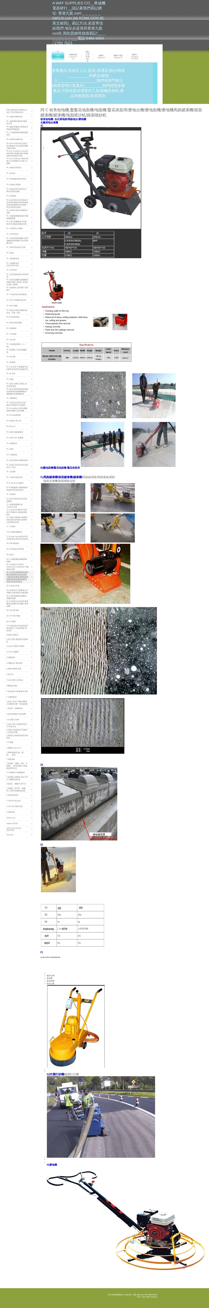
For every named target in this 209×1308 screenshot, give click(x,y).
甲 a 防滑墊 (10, 173)
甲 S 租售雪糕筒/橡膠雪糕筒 (17, 460)
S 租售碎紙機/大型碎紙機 (16, 714)
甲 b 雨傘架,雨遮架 (13, 184)
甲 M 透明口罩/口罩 (13, 421)
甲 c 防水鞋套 (11, 270)
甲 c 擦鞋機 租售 (12, 258)
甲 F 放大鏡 (10, 340)
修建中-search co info (134, 57)
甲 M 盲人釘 (11, 426)
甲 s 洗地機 (10, 472)
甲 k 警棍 (9, 379)
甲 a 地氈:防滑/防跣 (13, 167)
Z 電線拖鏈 (10, 759)
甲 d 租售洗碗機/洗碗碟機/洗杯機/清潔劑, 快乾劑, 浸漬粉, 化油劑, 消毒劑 (17, 282)
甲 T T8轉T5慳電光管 (14, 477)
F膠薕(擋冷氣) (11, 686)
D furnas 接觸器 (12, 652)
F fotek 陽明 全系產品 (14, 680)
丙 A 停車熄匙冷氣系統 (15, 549)
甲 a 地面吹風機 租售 (14, 117)
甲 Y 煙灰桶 (10, 494)
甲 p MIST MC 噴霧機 (14, 438)
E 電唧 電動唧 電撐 (13, 669)
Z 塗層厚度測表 (12, 795)
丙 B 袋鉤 (10, 555)
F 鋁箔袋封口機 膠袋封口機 (16, 691)
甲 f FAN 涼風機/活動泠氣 (16, 300)
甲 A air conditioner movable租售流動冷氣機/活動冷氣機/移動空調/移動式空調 (17, 153)
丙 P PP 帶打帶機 (13, 616)
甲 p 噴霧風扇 (11, 443)
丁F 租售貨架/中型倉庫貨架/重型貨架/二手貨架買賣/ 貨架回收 (17, 628)
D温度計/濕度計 (12, 635)
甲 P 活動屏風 (11, 455)
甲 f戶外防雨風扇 (12, 317)
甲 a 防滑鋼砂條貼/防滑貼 (16, 179)
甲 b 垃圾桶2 (11, 196)
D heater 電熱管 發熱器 (15, 646)
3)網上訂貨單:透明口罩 (87, 56)
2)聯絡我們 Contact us (73, 57)
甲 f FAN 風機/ (11, 306)
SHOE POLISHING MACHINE (13, 829)
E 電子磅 (9, 674)
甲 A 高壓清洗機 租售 (14, 139)
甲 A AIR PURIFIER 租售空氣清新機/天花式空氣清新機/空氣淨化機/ (17, 146)
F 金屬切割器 (11, 697)
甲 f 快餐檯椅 (11, 328)
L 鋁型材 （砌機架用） (15, 708)
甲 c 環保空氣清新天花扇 (16, 247)
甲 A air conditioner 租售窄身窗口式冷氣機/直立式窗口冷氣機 (17, 161)
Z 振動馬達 (10, 812)
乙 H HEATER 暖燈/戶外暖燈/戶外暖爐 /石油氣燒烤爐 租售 (16, 512)
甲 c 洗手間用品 (12, 234)
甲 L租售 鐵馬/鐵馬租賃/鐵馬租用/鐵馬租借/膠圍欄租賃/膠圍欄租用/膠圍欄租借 (17, 391)
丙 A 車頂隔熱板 (12, 543)
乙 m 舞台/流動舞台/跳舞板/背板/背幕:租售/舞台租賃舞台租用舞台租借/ (16, 519)
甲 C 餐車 (10, 253)
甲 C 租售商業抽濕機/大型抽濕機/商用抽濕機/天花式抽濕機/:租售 (17, 240)
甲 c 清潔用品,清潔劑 (14, 228)
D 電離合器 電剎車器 (14, 663)
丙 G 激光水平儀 (12, 586)
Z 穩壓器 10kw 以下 (14, 748)
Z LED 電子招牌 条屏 (14, 806)
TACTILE (9, 835)
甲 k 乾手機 (10, 357)
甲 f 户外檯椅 (11, 334)
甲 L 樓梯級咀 (11, 398)
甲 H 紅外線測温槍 (13, 415)
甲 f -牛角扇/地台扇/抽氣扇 (16, 294)
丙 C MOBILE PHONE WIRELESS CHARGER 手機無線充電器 (17, 567)
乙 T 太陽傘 (10, 526)
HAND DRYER (12, 823)
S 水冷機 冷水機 (12, 720)
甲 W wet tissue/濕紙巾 (15, 483)
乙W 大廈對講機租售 (14, 532)
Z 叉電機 (9, 742)
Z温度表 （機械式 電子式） (16, 784)
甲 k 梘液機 (10, 362)
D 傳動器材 (10, 657)
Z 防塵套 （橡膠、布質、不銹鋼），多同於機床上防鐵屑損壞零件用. (16, 766)
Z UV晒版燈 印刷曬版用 (15, 772)
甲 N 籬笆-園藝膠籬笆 (14, 432)
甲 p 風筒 (9, 449)
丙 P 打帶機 (10, 621)
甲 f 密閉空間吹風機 (14, 323)
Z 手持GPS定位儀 (13, 801)
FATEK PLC (11, 818)
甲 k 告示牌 (10, 374)
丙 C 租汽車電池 (12, 610)
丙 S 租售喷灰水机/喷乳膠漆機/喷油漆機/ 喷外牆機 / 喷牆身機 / (17, 603)
